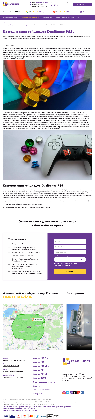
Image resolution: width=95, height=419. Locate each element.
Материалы (38, 393)
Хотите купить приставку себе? (68, 17)
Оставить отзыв (86, 12)
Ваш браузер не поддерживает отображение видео (79, 327)
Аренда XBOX (39, 378)
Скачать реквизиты (10, 407)
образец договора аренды (27, 407)
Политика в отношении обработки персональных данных (66, 264)
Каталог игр (49, 17)
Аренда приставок (11, 17)
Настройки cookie (30, 410)
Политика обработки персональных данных (19, 409)
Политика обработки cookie (13, 410)
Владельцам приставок (44, 382)
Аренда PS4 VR (40, 374)
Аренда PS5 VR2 (41, 366)
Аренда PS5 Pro (40, 358)
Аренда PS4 (38, 370)
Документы (9, 23)
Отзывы (36, 386)
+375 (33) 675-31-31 (81, 4)
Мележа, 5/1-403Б (42, 2)
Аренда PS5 (38, 362)
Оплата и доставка (41, 389)
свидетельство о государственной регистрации (56, 407)
